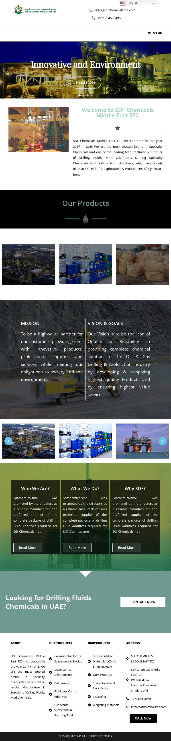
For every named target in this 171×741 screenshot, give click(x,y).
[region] (85, 70)
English (129, 3)
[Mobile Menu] (155, 33)
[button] (4, 70)
